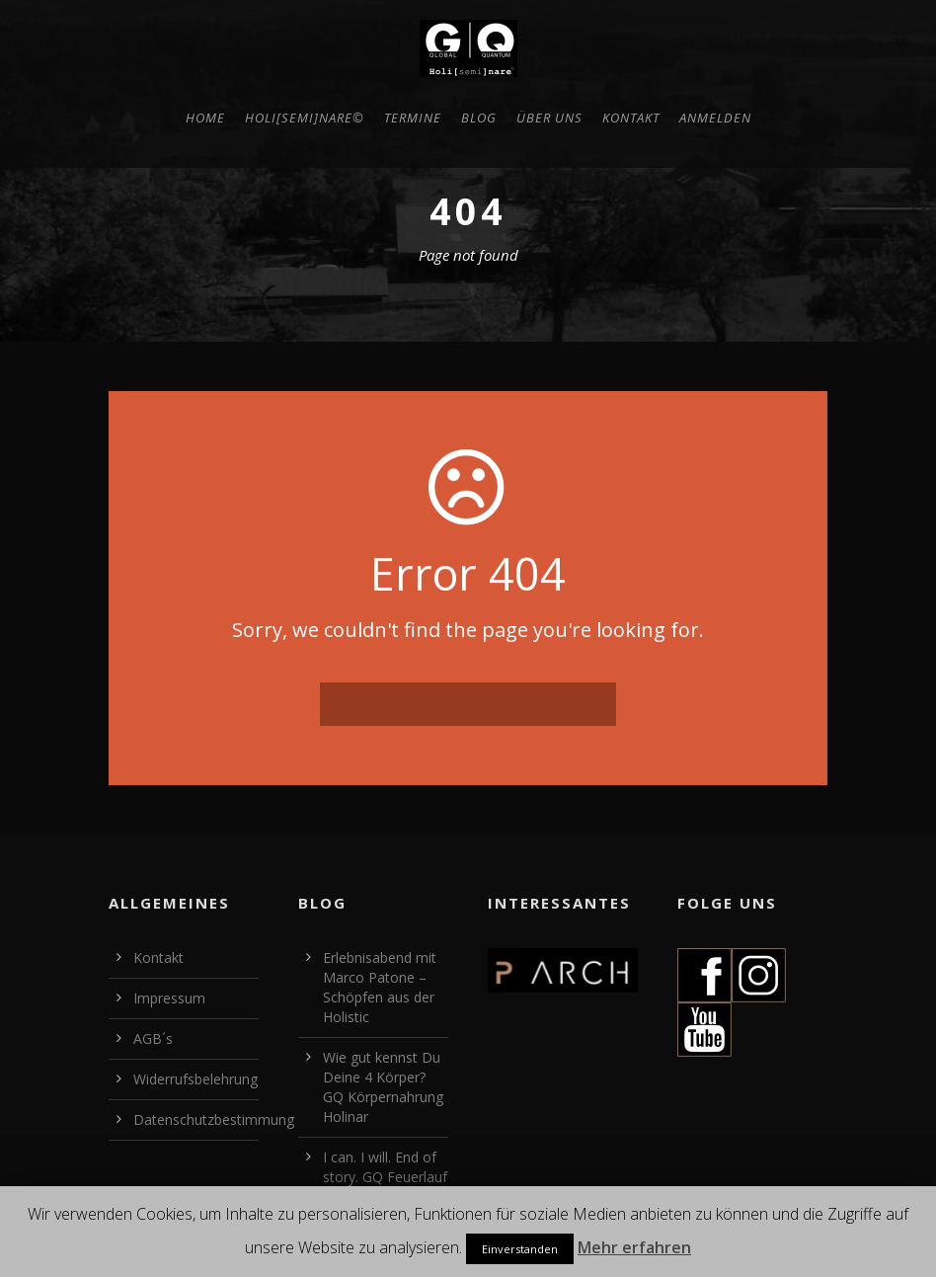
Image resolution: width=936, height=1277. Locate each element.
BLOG (479, 117)
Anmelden (715, 117)
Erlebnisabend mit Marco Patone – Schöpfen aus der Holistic (379, 987)
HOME (205, 117)
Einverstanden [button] (520, 1248)
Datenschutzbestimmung (213, 1119)
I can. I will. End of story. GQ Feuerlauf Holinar (385, 1177)
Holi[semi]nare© (304, 117)
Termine (412, 117)
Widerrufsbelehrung (195, 1079)
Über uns (549, 117)
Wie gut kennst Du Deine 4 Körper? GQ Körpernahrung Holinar (383, 1087)
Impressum (169, 998)
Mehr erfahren (634, 1247)
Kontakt (631, 117)
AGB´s (153, 1038)
